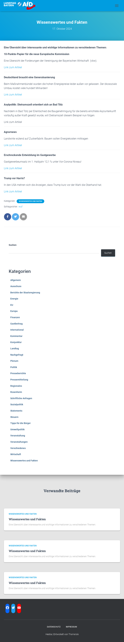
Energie (14, 298)
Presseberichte (18, 373)
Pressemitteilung (19, 379)
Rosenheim (16, 392)
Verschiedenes (18, 448)
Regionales (16, 386)
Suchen (12, 245)
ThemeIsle (73, 634)
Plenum (14, 361)
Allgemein (15, 280)
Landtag (14, 348)
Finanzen (15, 317)
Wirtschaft (15, 454)
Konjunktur (16, 342)
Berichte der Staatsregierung (25, 292)
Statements (16, 410)
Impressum (71, 627)
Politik (13, 367)
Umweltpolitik (17, 429)
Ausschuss (15, 286)
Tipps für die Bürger (20, 423)
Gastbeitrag (16, 323)
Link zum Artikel (13, 67)
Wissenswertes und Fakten (30, 201)
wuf (20, 206)
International (17, 329)
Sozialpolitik (16, 404)
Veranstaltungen (19, 442)
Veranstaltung (17, 435)
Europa (14, 311)
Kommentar (16, 336)
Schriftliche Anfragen (21, 398)
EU (11, 305)
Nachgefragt (16, 354)
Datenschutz (54, 627)
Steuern (14, 417)
